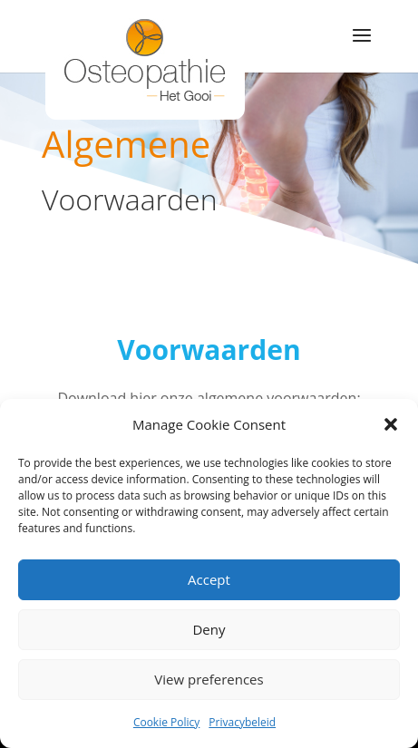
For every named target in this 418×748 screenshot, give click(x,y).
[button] (391, 424)
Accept (209, 579)
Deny (208, 629)
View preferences (208, 679)
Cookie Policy (166, 722)
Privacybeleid (242, 722)
